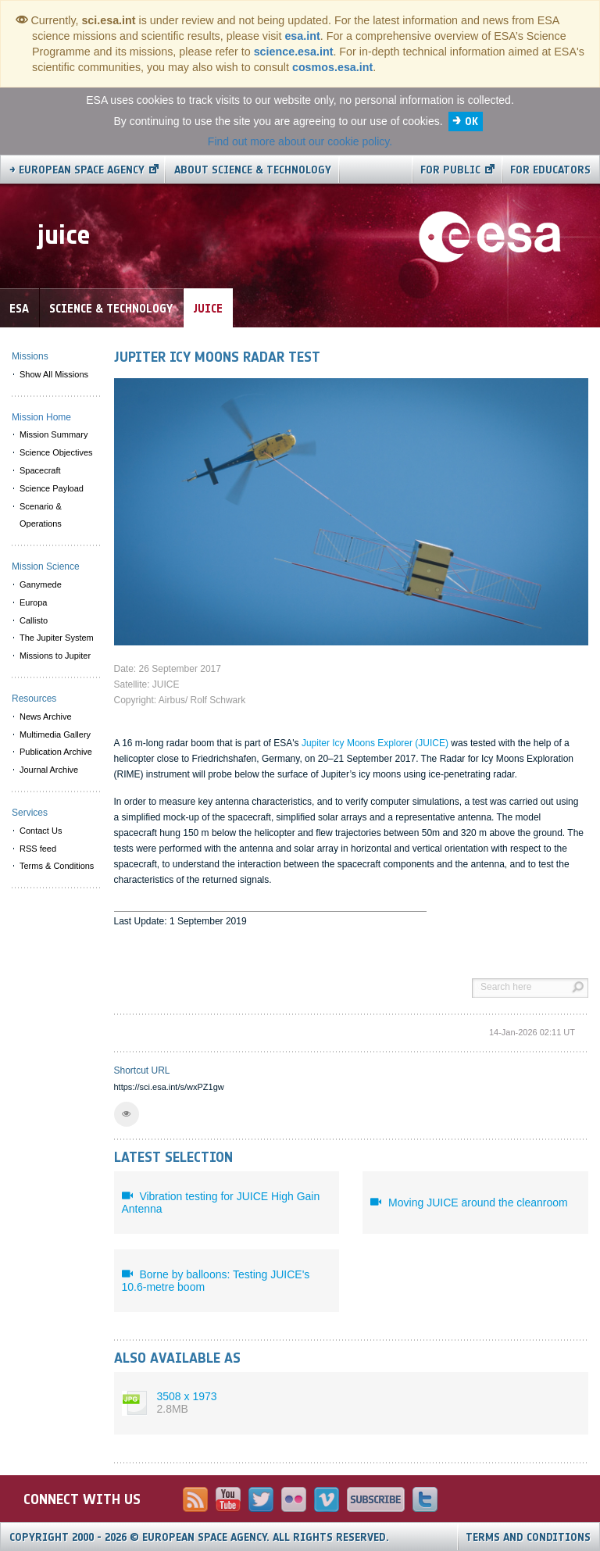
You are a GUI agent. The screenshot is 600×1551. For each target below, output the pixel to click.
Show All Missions (54, 374)
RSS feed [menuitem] (38, 848)
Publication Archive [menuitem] (56, 751)
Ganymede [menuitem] (41, 584)
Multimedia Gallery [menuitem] (55, 734)
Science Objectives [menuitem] (56, 452)
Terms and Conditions (528, 1537)
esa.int (302, 36)
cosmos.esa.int (332, 67)
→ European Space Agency (77, 170)
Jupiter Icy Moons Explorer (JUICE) (375, 743)
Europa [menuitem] (33, 602)
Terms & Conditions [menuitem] (57, 865)
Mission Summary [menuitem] (54, 434)
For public (450, 170)
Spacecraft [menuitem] (40, 470)
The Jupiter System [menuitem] (57, 637)
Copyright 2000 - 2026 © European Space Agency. (199, 1537)
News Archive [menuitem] (46, 716)
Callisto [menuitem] (34, 620)
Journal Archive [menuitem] (49, 769)
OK (471, 121)
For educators (550, 170)
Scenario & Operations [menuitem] (41, 515)
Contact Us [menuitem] (41, 830)
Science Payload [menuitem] (52, 488)
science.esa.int (294, 51)
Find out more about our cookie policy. (300, 141)
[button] (126, 1114)
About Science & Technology (252, 170)
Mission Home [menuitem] (41, 417)
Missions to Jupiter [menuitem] (55, 655)
